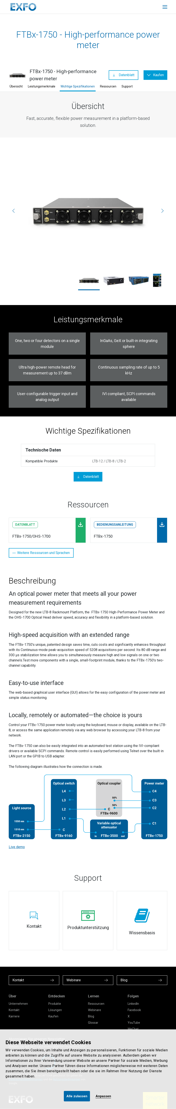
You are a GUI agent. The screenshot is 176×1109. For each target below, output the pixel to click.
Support (127, 86)
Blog (91, 1016)
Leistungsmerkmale (41, 86)
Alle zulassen (76, 1096)
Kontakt (14, 1010)
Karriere (14, 1016)
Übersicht (16, 86)
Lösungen (55, 1010)
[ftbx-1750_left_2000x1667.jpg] (114, 280)
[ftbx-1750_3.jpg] (88, 211)
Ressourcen (108, 86)
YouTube (134, 1022)
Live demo (17, 847)
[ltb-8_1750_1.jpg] (139, 280)
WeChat (133, 1029)
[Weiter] (162, 211)
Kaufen (53, 1016)
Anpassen (103, 1096)
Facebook (134, 1010)
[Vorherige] (13, 211)
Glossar (93, 1022)
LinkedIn (133, 1003)
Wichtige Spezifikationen (78, 86)
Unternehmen (18, 1003)
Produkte (54, 1003)
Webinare (94, 1010)
